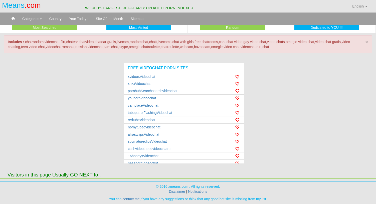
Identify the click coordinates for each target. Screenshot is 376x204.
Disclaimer (177, 191)
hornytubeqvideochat (144, 127)
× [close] (366, 42)
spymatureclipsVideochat (147, 141)
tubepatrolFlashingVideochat (150, 113)
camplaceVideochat (143, 105)
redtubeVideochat (141, 120)
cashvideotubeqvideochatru (149, 149)
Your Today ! (78, 19)
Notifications (197, 191)
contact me (130, 199)
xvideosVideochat (141, 77)
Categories (32, 19)
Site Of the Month (109, 19)
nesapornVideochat (143, 163)
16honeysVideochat (143, 156)
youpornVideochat (142, 98)
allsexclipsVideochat (143, 134)
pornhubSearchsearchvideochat (152, 91)
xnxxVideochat (139, 84)
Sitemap (137, 19)
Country (55, 19)
